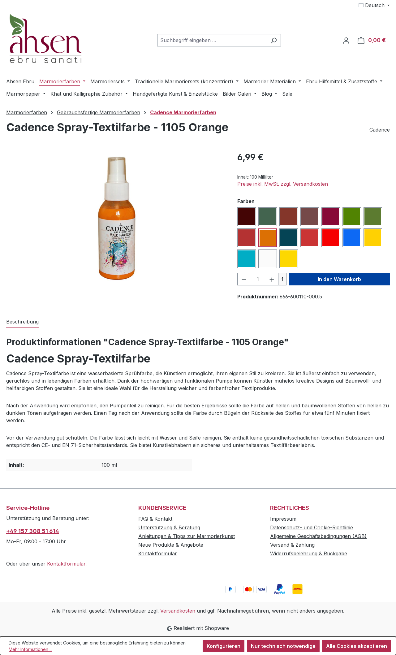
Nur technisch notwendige (283, 646)
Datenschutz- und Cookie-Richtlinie (311, 527)
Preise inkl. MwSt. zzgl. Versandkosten (282, 184)
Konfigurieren (223, 646)
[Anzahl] (258, 279)
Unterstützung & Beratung (169, 527)
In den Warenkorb (339, 279)
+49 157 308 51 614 (32, 531)
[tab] (22, 322)
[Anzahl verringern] (243, 279)
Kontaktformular (66, 564)
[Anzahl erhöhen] (271, 279)
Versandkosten (177, 611)
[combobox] (212, 40)
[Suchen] (273, 40)
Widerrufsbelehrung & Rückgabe (308, 553)
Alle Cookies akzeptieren (356, 646)
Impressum (283, 519)
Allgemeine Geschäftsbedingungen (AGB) (318, 536)
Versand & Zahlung (292, 545)
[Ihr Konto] (346, 40)
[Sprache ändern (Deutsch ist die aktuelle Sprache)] (374, 5)
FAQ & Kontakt (155, 519)
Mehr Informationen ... (30, 649)
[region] (115, 217)
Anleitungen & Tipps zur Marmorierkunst (186, 536)
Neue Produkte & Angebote (170, 545)
